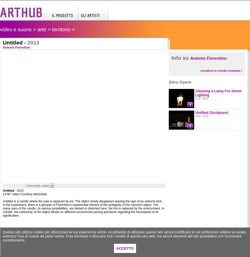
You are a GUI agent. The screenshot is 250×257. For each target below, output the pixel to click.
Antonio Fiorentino (208, 58)
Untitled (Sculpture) (211, 113)
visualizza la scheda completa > (221, 70)
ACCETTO (125, 248)
